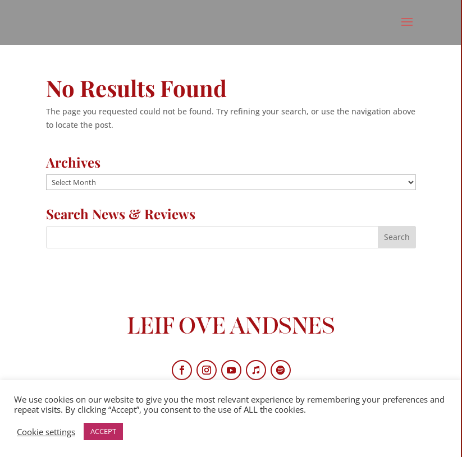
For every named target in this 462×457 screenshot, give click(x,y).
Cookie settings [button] (46, 432)
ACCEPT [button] (103, 431)
